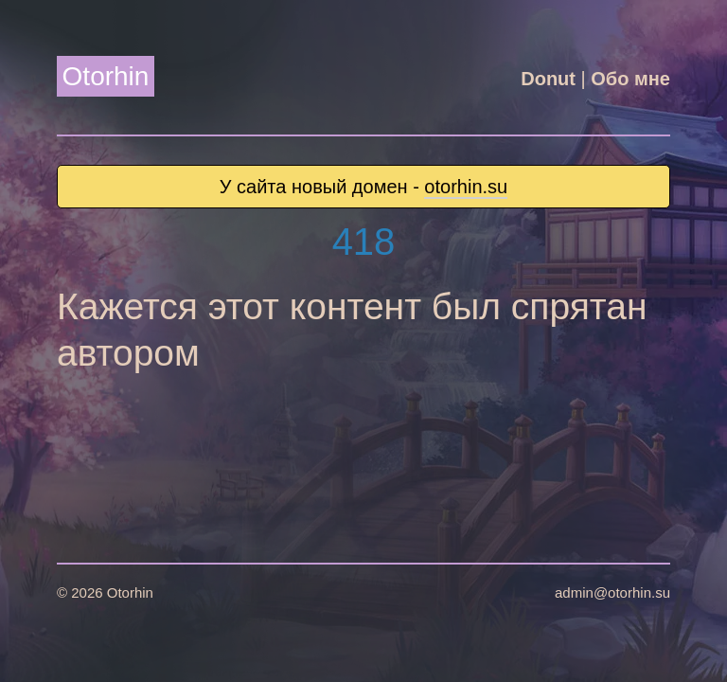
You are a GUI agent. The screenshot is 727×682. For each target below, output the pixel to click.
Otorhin (106, 76)
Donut (548, 78)
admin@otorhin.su (612, 592)
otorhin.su (465, 186)
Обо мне (630, 78)
